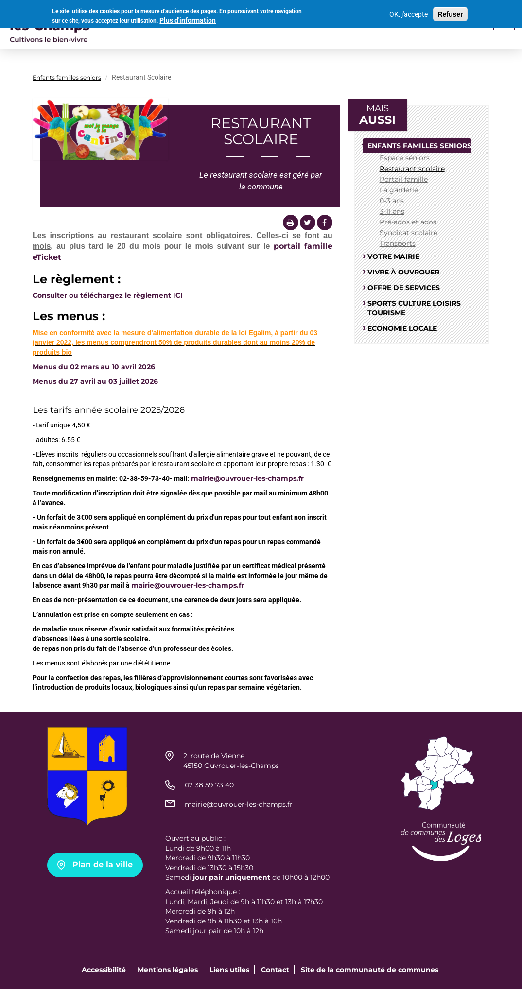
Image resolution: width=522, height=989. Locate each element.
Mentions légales (168, 969)
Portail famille (404, 179)
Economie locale (402, 328)
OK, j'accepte (408, 12)
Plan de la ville (102, 864)
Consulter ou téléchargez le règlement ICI (108, 295)
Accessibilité (104, 969)
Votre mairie (393, 256)
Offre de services (403, 287)
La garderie (399, 190)
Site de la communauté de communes (369, 969)
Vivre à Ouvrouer (403, 272)
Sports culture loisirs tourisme (414, 308)
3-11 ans (392, 211)
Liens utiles (229, 969)
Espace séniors (405, 157)
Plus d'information (187, 18)
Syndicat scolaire (408, 232)
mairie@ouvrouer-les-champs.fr (247, 478)
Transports (398, 243)
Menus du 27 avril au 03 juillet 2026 (95, 381)
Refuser (450, 12)
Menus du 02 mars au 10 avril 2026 (94, 366)
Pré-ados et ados (408, 222)
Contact (275, 969)
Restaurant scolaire (412, 168)
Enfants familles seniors (67, 77)
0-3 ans (392, 200)
